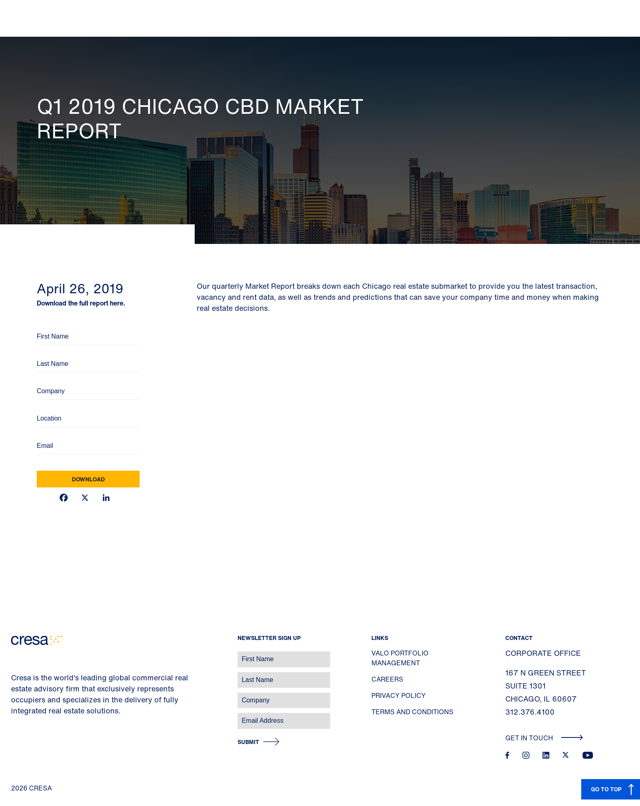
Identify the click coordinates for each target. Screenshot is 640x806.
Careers (387, 679)
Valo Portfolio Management (400, 658)
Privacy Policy (398, 695)
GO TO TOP (606, 789)
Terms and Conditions (412, 712)
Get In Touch (544, 738)
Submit (248, 742)
